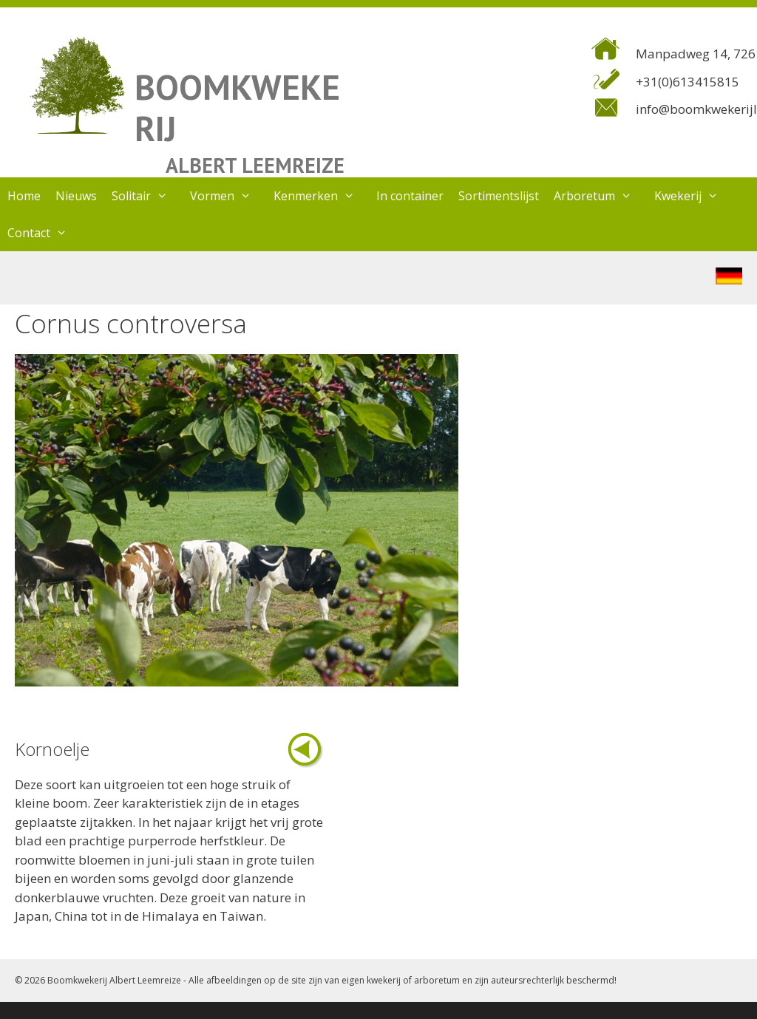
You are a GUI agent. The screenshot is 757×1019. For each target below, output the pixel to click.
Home (24, 196)
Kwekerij (693, 195)
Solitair (147, 195)
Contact (44, 232)
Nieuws (76, 196)
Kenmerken (322, 195)
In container (410, 196)
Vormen (228, 195)
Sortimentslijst (498, 196)
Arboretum (600, 195)
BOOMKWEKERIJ (237, 107)
